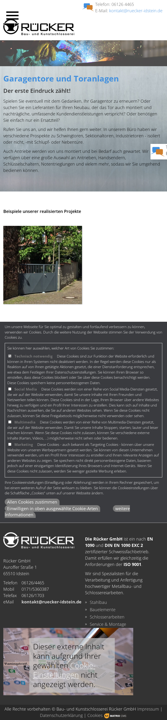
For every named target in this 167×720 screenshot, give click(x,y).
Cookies (95, 715)
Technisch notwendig (33, 356)
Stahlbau (98, 602)
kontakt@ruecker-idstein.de (136, 10)
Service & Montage (108, 624)
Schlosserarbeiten (107, 617)
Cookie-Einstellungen (64, 670)
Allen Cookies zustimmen (32, 502)
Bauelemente (103, 609)
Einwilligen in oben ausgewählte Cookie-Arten (52, 508)
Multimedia (24, 422)
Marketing (23, 444)
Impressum (148, 709)
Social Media (25, 389)
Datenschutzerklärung (61, 715)
